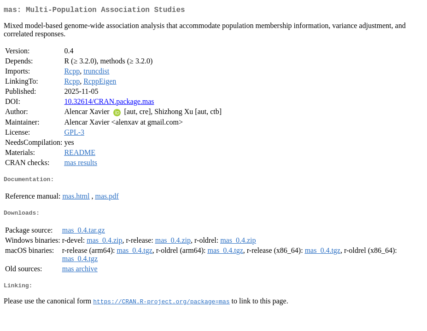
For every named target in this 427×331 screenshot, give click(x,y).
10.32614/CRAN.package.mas (109, 103)
